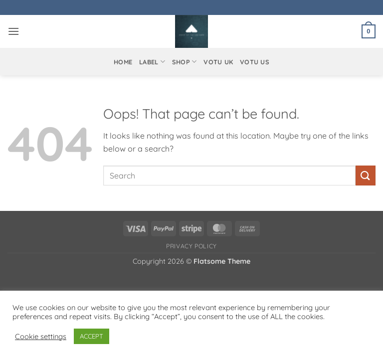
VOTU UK (218, 62)
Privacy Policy (191, 246)
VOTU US (254, 62)
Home (123, 62)
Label (152, 61)
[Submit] (366, 175)
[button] (13, 31)
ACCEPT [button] (91, 336)
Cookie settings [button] (40, 336)
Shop (184, 61)
